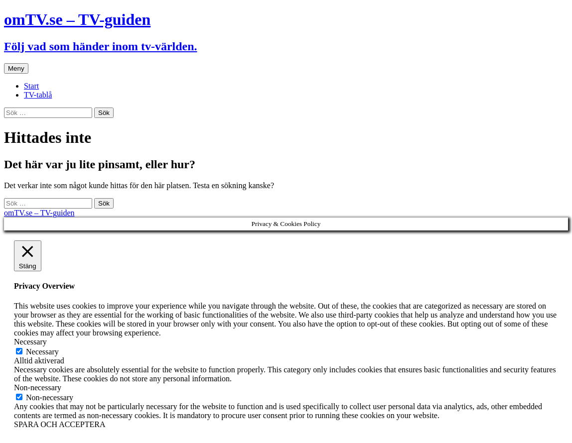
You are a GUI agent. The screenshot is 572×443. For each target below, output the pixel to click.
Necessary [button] (30, 341)
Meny (16, 68)
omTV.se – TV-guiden (39, 213)
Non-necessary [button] (37, 387)
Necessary (42, 351)
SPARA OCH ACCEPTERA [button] (59, 424)
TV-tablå (38, 95)
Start (31, 86)
